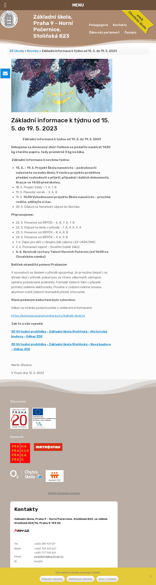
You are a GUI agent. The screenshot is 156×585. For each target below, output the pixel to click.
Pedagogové (98, 25)
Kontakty (120, 25)
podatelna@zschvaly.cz (49, 556)
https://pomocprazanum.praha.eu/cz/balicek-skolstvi (48, 316)
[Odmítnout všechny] (151, 576)
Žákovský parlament (104, 32)
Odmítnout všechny (80, 579)
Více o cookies (107, 579)
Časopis (130, 32)
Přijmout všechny (52, 579)
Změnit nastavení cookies (64, 493)
